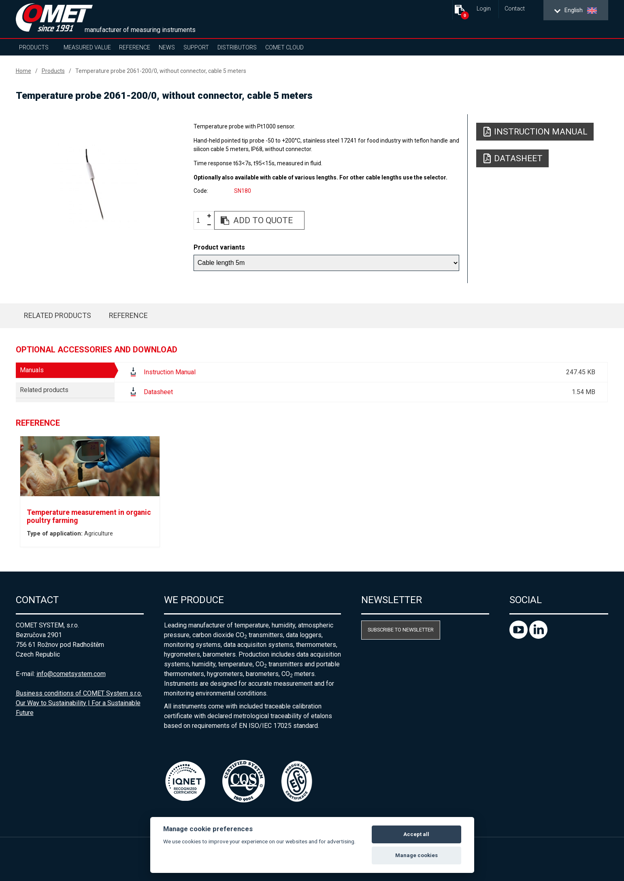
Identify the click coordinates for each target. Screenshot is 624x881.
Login (484, 8)
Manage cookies (416, 855)
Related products (57, 315)
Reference (134, 47)
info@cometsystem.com (71, 674)
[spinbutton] (201, 220)
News (167, 47)
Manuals (32, 370)
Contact (515, 8)
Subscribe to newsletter (401, 630)
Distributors (237, 47)
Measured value (87, 47)
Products (34, 47)
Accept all (416, 834)
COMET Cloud (284, 47)
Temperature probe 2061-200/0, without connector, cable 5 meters (160, 71)
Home (23, 71)
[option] (96, 185)
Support (196, 47)
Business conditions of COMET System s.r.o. (79, 693)
